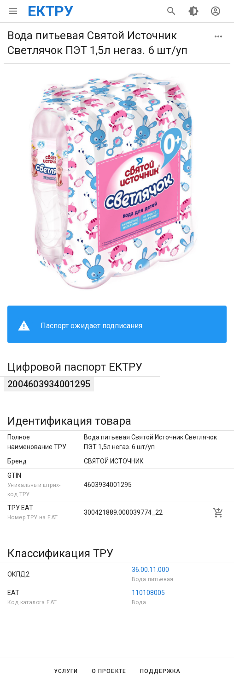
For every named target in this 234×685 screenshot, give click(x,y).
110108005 (148, 592)
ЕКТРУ (50, 11)
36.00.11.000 (150, 569)
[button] (218, 36)
